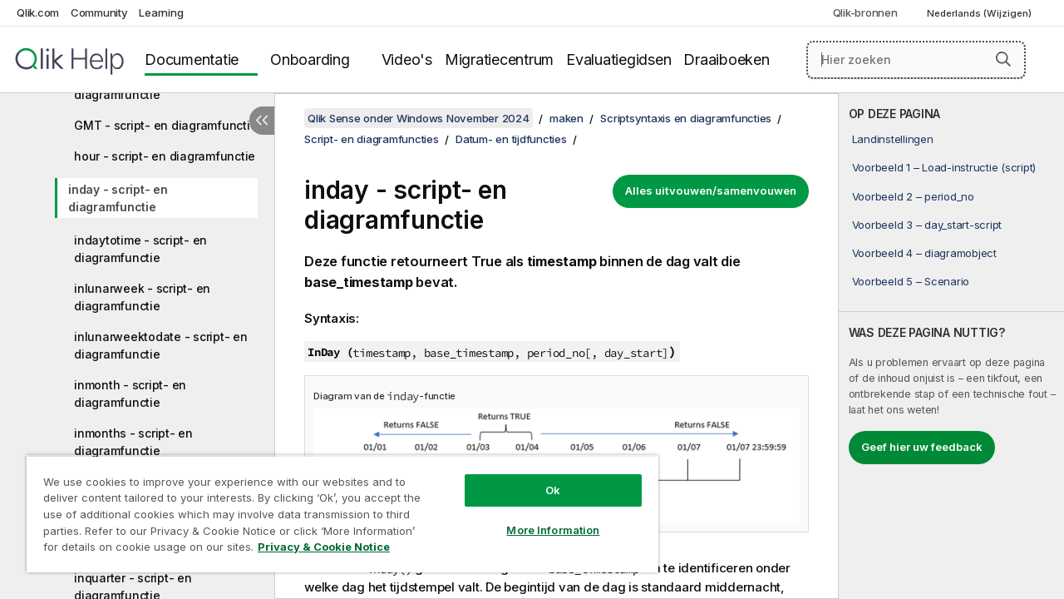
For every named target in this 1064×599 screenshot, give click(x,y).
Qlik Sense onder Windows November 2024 (419, 118)
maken (566, 118)
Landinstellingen (892, 139)
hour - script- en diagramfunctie (164, 156)
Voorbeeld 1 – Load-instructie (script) (944, 167)
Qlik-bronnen (865, 12)
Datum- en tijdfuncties (511, 139)
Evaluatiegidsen (618, 59)
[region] (335, 507)
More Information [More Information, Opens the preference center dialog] (540, 517)
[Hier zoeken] (916, 59)
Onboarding (310, 59)
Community (99, 12)
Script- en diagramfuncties (371, 139)
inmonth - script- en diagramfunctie (130, 393)
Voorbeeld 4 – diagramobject (924, 253)
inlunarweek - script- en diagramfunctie (142, 297)
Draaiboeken (726, 59)
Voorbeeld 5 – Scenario (911, 281)
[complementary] (951, 346)
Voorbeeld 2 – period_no (913, 196)
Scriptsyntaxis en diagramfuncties (685, 118)
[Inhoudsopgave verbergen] (261, 120)
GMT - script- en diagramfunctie (165, 125)
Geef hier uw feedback (922, 446)
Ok (540, 477)
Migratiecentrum (499, 59)
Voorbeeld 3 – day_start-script (927, 224)
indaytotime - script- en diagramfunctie (140, 249)
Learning (161, 12)
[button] (1003, 59)
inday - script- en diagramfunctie (118, 198)
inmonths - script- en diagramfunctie (133, 442)
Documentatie (192, 59)
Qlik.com (38, 12)
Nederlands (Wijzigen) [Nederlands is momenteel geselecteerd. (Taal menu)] (980, 13)
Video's (407, 59)
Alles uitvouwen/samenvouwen (710, 190)
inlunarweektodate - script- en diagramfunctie (161, 345)
